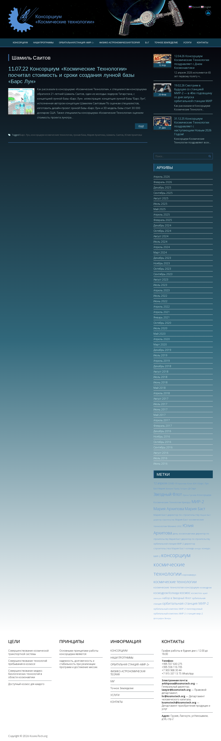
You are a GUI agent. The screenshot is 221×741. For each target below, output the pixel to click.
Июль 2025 (160, 203)
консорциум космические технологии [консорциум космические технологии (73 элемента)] (172, 564)
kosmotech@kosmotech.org (179, 702)
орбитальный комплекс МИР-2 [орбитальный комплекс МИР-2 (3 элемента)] (170, 608)
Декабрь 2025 (162, 187)
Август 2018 (161, 371)
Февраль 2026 (163, 182)
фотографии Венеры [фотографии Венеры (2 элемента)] (162, 618)
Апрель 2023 (162, 290)
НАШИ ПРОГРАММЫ (43, 42)
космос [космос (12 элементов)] (185, 592)
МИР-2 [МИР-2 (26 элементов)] (197, 501)
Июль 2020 (160, 328)
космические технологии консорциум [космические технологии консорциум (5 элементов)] (176, 587)
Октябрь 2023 (162, 268)
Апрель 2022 (162, 306)
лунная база (79, 134)
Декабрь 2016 (162, 431)
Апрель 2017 (162, 420)
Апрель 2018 (162, 393)
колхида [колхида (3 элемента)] (190, 548)
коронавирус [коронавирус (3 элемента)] (189, 574)
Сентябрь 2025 (163, 193)
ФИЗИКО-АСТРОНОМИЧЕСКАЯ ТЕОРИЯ (119, 42)
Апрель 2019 (162, 360)
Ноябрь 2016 (162, 436)
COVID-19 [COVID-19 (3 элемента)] (172, 483)
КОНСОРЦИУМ (20, 42)
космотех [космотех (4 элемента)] (196, 593)
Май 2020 (160, 333)
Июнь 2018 (160, 382)
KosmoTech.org (38, 736)
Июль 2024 (160, 241)
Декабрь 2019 (162, 350)
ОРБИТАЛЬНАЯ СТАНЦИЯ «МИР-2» (76, 42)
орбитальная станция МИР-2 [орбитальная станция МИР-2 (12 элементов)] (185, 603)
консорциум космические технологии (51, 134)
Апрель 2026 (162, 176)
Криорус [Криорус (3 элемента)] (186, 502)
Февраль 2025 (163, 220)
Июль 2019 (160, 355)
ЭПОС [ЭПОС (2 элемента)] (179, 526)
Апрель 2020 (162, 339)
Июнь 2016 (160, 463)
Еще (141, 126)
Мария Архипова (96, 134)
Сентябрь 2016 (163, 447)
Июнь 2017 (160, 409)
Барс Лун (25, 134)
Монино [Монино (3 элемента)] (172, 526)
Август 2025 (161, 198)
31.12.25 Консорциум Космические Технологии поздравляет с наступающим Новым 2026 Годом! (192, 126)
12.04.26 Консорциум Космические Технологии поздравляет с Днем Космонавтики (191, 62)
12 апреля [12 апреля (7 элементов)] (160, 483)
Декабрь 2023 (162, 258)
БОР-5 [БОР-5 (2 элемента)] (195, 483)
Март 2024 (160, 252)
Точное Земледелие (166, 42)
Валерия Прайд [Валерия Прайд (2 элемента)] (172, 488)
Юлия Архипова (133, 134)
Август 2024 (161, 236)
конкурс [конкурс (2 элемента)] (197, 548)
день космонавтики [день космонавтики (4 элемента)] (184, 533)
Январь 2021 (162, 317)
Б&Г (147, 42)
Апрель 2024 (162, 247)
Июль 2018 (160, 377)
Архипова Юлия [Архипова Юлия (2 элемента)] (185, 483)
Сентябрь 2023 (163, 274)
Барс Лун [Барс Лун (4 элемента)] (203, 483)
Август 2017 (161, 398)
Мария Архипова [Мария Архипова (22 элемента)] (169, 508)
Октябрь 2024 (162, 230)
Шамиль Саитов (115, 134)
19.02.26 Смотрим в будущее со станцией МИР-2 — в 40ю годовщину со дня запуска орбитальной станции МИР (193, 93)
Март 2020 (160, 344)
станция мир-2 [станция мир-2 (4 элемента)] (194, 613)
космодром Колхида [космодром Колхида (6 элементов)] (166, 593)
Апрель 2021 (162, 312)
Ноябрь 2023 (162, 263)
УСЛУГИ (187, 42)
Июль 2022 (160, 295)
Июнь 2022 (160, 301)
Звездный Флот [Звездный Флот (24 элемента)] (168, 494)
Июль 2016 (160, 458)
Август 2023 (161, 279)
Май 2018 (160, 387)
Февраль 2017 (163, 425)
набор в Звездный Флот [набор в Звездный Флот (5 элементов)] (176, 598)
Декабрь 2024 (162, 225)
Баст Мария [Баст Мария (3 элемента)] (159, 488)
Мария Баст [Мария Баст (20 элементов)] (195, 508)
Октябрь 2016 (162, 442)
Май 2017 (160, 415)
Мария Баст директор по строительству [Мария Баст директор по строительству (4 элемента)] (176, 514)
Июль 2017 (160, 404)
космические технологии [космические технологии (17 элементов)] (175, 581)
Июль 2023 (160, 285)
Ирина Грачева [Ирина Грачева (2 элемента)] (190, 495)
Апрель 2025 (162, 214)
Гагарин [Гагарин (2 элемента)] (184, 488)
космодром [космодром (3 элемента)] (206, 587)
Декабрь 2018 (162, 366)
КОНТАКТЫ (202, 42)
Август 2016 (161, 452)
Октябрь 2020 (162, 322)
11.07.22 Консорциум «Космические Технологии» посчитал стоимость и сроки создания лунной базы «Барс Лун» (71, 74)
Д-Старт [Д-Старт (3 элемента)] (192, 488)
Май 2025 (160, 209)
